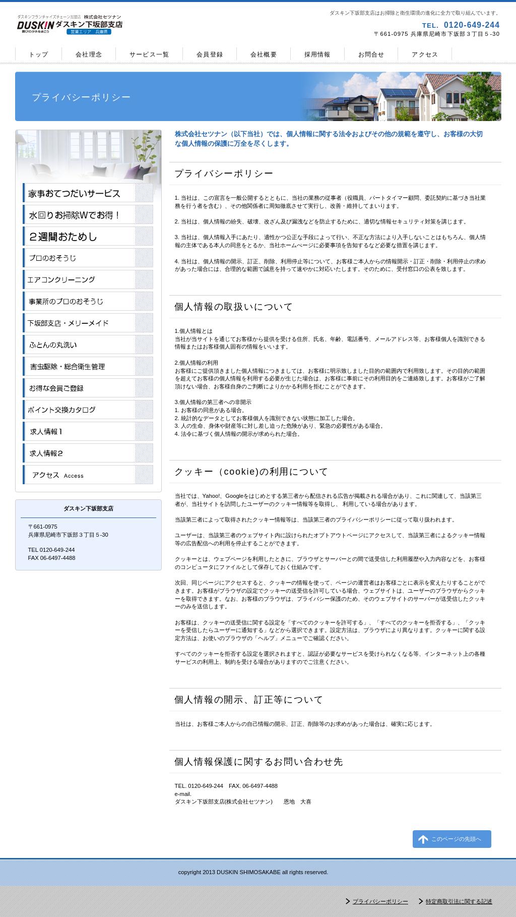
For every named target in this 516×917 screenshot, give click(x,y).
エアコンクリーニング (88, 279)
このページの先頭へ (456, 839)
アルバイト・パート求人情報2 (88, 453)
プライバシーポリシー (380, 901)
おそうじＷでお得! (88, 214)
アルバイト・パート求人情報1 (88, 431)
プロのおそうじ (88, 257)
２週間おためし (88, 236)
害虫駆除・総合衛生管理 (88, 366)
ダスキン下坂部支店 (134, 25)
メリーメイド (88, 322)
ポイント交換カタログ (88, 409)
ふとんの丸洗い (88, 344)
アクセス (88, 474)
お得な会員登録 (88, 387)
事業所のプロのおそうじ (88, 301)
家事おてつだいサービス (88, 192)
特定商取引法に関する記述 (459, 901)
